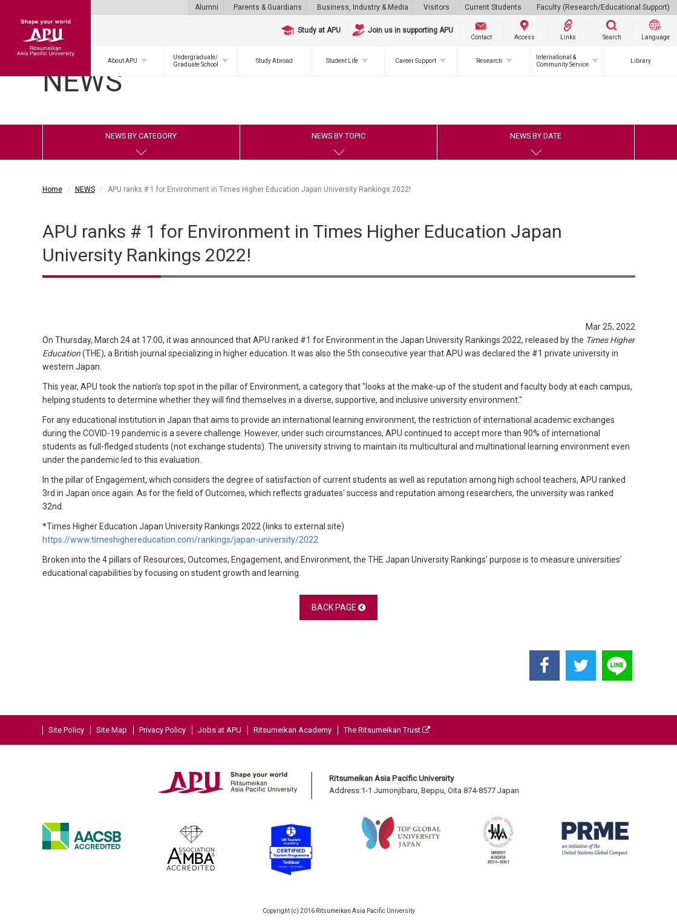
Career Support (415, 60)
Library (640, 60)
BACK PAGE (338, 607)
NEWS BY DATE (535, 135)
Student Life (342, 60)
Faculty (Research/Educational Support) (603, 7)
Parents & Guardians (268, 7)
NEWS (85, 189)
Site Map (111, 729)
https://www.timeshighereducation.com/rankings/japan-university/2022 (180, 539)
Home (52, 189)
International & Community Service (562, 61)
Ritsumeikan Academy (292, 729)
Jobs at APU (219, 729)
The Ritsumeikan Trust (387, 729)
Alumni (206, 7)
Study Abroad (274, 60)
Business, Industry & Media (362, 7)
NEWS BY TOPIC (338, 135)
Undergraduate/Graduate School (195, 61)
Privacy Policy (162, 729)
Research (489, 60)
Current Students (493, 7)
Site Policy (66, 729)
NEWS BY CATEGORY (141, 135)
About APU (122, 60)
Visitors (437, 7)
